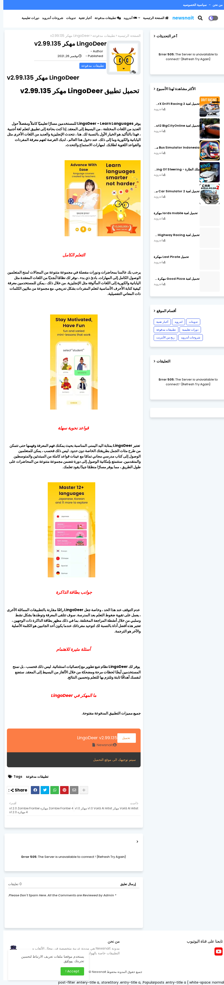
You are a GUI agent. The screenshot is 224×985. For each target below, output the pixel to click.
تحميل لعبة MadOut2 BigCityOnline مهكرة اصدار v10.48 (173, 126)
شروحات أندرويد (49, 18)
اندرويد (175, 322)
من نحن (214, 5)
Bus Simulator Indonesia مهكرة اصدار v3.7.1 (173, 147)
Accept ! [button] (69, 971)
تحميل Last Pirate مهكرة (168, 257)
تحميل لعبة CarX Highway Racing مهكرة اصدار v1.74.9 (173, 235)
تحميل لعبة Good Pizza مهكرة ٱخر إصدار (173, 279)
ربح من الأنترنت (162, 337)
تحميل (123, 738)
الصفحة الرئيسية (152, 18)
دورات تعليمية (27, 18)
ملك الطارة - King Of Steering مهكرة (173, 169)
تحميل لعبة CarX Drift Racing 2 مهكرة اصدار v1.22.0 (173, 104)
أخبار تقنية (81, 18)
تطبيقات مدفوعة (104, 18)
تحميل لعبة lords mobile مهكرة (172, 213)
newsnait (180, 18)
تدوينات (67, 18)
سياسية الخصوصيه (191, 5)
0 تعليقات (11, 884)
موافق (64, 961)
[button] (200, 18)
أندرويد (127, 18)
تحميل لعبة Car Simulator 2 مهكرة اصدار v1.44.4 (173, 191)
